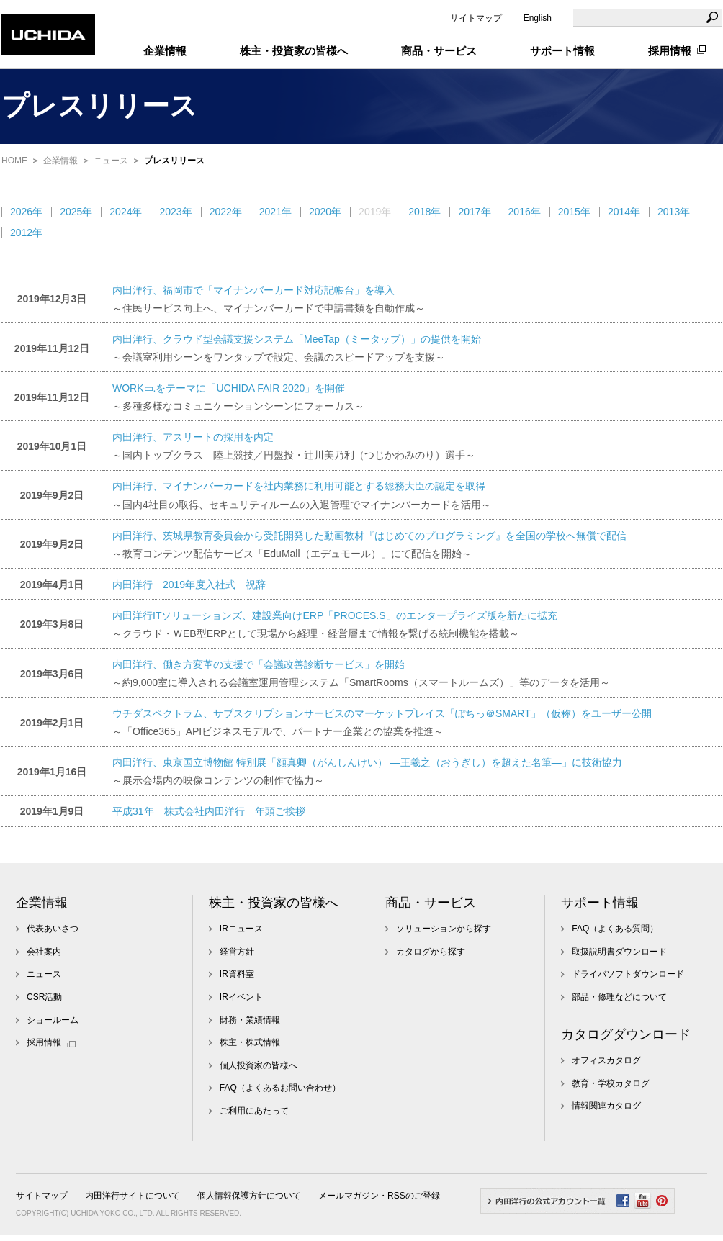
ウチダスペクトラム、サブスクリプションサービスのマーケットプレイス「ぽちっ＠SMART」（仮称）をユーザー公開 (382, 713)
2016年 (524, 211)
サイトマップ (476, 18)
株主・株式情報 (250, 1042)
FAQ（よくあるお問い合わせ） (280, 1088)
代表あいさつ (52, 929)
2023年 (175, 211)
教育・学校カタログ (611, 1083)
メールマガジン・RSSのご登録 (379, 1196)
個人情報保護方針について (249, 1196)
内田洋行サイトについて (132, 1196)
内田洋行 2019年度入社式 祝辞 (189, 584)
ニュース (111, 160)
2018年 (424, 211)
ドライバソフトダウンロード (628, 974)
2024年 (125, 211)
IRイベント (241, 997)
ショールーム (52, 1020)
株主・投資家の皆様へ (273, 902)
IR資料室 (237, 974)
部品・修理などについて (619, 997)
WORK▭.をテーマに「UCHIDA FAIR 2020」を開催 (228, 388)
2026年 (26, 211)
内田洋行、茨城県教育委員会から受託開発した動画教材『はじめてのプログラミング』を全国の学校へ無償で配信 (369, 535)
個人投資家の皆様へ (258, 1065)
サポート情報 (600, 902)
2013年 (673, 211)
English (538, 18)
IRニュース (241, 929)
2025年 (76, 211)
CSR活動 (44, 997)
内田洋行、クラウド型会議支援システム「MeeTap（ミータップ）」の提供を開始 (296, 339)
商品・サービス (430, 902)
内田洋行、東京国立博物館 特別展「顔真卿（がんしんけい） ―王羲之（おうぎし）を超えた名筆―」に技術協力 (367, 762)
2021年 (275, 211)
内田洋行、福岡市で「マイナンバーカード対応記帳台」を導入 (253, 290)
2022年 (226, 211)
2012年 (26, 232)
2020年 (325, 211)
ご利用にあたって (254, 1111)
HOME (14, 160)
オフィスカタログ (606, 1060)
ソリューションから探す (443, 929)
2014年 (624, 211)
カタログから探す (430, 952)
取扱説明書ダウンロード (619, 952)
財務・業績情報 (250, 1020)
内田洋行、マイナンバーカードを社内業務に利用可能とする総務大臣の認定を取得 (298, 486)
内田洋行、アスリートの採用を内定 (193, 437)
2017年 (474, 211)
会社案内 (44, 952)
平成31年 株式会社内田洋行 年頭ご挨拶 (208, 811)
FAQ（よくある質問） (615, 929)
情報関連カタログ (606, 1106)
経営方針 (237, 952)
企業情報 (60, 160)
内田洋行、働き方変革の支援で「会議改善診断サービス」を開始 (258, 664)
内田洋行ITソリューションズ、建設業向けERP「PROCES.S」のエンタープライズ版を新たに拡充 (334, 615)
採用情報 (669, 51)
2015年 (574, 211)
